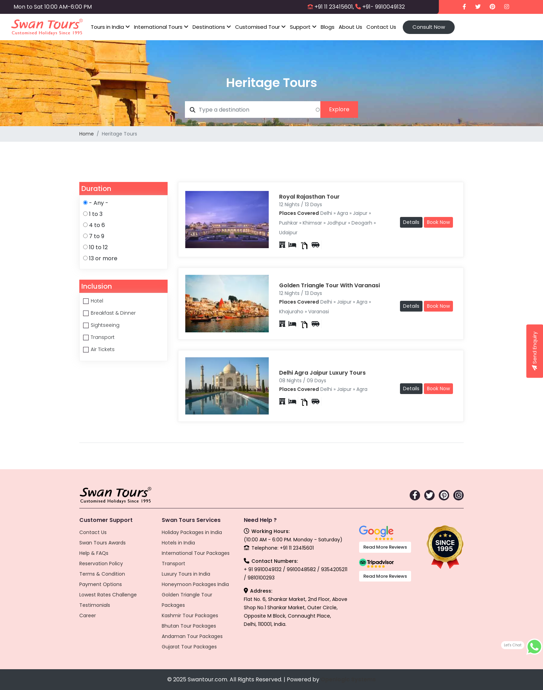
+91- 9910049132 (383, 7)
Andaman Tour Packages (192, 636)
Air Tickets (103, 349)
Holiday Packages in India (192, 532)
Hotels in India (178, 542)
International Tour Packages (196, 553)
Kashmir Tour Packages (190, 615)
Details (411, 222)
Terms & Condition (102, 573)
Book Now (438, 222)
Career (87, 615)
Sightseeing (105, 325)
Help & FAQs (93, 553)
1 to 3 (96, 214)
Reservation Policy (101, 563)
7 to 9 (96, 236)
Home (86, 133)
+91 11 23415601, (334, 7)
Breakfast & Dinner (113, 312)
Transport (103, 337)
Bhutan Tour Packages (189, 625)
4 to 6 (97, 225)
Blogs (328, 26)
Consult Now (428, 26)
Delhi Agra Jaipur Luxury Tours (322, 373)
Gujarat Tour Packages (189, 646)
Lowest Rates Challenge (108, 594)
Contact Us (381, 26)
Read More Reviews (385, 547)
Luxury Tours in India (186, 573)
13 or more (103, 258)
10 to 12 (98, 247)
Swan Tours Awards (102, 542)
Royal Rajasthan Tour (309, 197)
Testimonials (94, 605)
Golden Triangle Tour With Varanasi (329, 285)
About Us (350, 26)
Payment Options (100, 584)
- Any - (98, 203)
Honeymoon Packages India (195, 584)
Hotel (97, 300)
